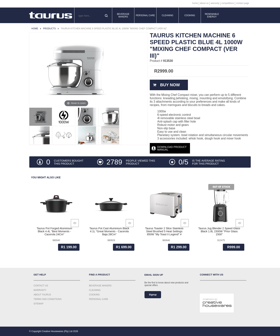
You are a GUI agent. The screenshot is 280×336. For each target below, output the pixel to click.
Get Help (40, 274)
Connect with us (211, 274)
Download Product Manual (172, 148)
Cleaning (167, 15)
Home (195, 3)
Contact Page (242, 3)
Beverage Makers (123, 15)
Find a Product (99, 274)
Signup (153, 294)
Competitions (227, 3)
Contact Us (41, 285)
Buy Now (170, 84)
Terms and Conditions (48, 299)
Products (49, 28)
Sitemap (39, 303)
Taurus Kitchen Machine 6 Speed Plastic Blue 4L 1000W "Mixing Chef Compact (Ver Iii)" (114, 28)
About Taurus (42, 294)
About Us (204, 3)
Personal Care (145, 15)
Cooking (189, 15)
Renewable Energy (212, 15)
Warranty (215, 3)
